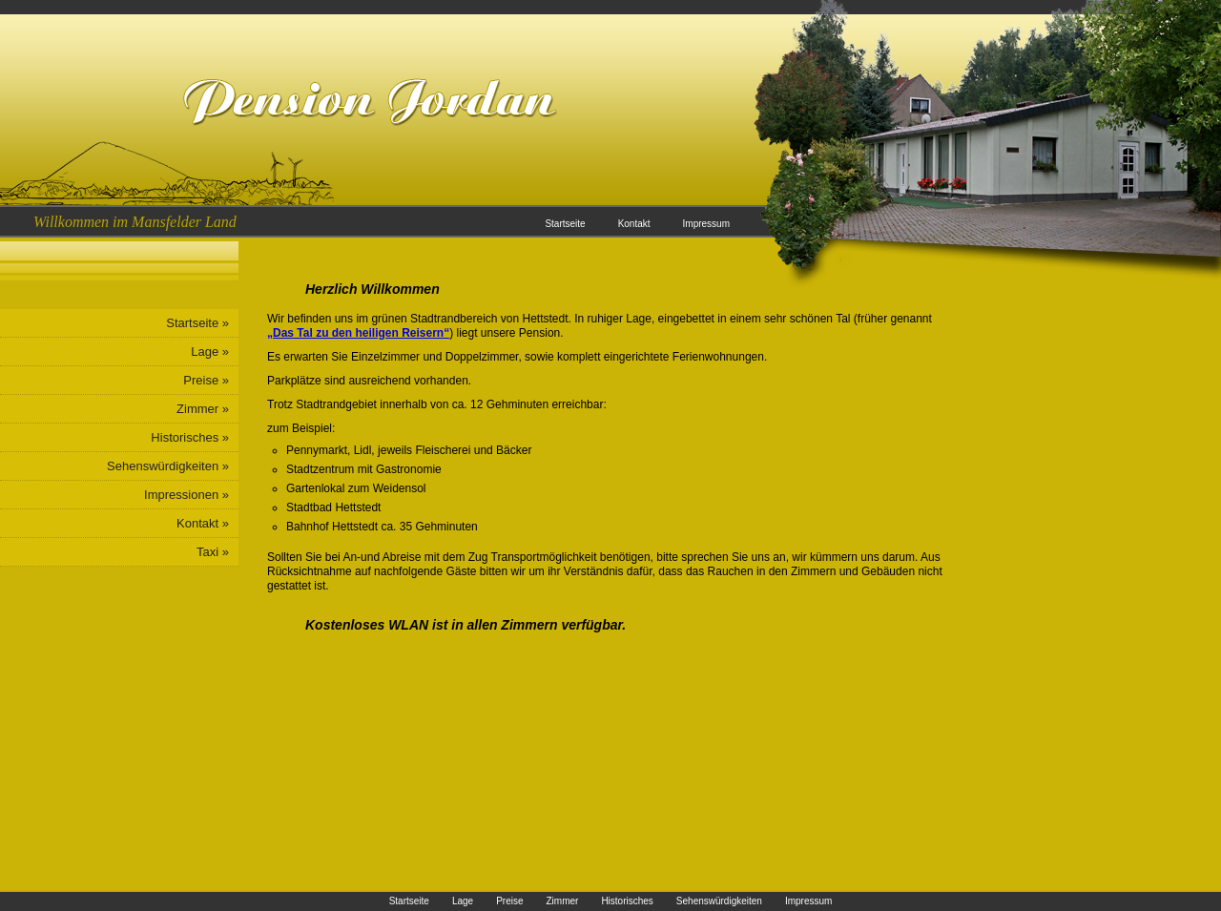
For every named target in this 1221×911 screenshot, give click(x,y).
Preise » (206, 380)
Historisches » (190, 437)
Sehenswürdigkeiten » (168, 466)
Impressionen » (186, 494)
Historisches (626, 901)
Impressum (706, 223)
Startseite (565, 223)
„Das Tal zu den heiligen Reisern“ (358, 333)
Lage (462, 901)
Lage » (210, 351)
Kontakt (634, 223)
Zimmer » (202, 409)
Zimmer (562, 901)
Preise (509, 901)
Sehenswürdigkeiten (719, 901)
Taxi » (213, 552)
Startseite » (197, 323)
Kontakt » (202, 523)
